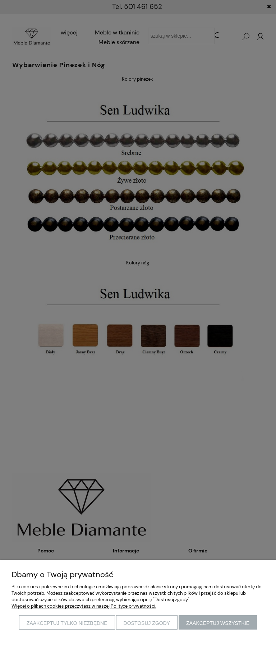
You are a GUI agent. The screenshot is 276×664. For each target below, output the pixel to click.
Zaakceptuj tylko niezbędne (67, 623)
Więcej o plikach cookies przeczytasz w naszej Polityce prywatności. (84, 606)
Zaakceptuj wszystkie (217, 623)
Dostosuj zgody (147, 623)
